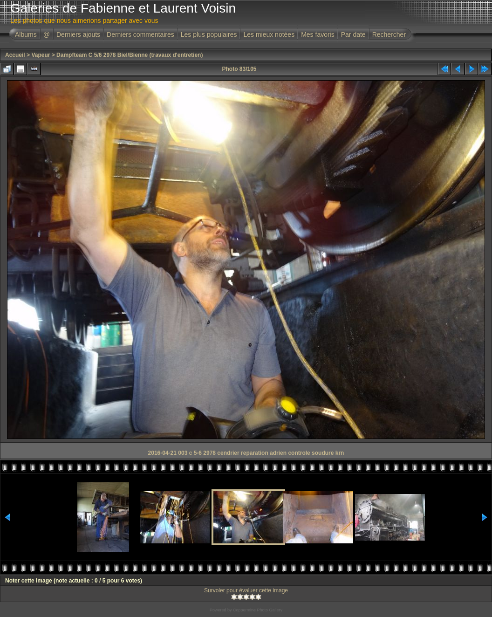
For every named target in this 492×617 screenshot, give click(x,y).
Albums (26, 34)
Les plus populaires (209, 34)
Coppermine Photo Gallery (257, 610)
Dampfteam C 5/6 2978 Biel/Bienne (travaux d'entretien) (129, 55)
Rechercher (389, 34)
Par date (353, 34)
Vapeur (40, 55)
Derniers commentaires (140, 34)
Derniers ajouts (78, 34)
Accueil (15, 55)
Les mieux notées (268, 34)
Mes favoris (318, 34)
